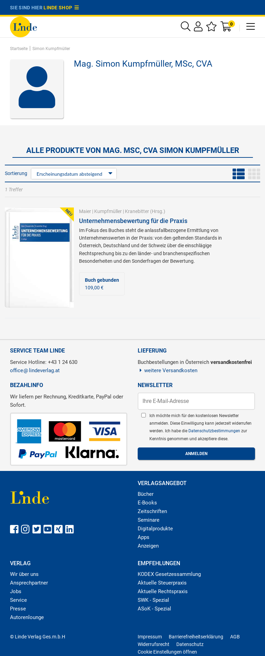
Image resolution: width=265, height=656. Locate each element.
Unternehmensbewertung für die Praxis (133, 220)
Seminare (148, 520)
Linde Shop (61, 7)
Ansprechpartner (29, 583)
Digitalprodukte (155, 528)
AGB (235, 636)
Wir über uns (24, 574)
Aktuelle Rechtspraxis (163, 591)
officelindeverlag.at (35, 370)
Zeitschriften (152, 511)
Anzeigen (148, 546)
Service (18, 600)
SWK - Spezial (153, 600)
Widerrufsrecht (153, 644)
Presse (18, 609)
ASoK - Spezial (154, 609)
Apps (143, 537)
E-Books (147, 503)
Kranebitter (137, 211)
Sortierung (16, 173)
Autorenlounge (27, 617)
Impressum (150, 636)
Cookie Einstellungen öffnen (167, 652)
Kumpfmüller (108, 211)
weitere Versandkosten (167, 370)
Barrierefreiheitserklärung (196, 636)
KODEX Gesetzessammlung (169, 574)
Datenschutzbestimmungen (214, 430)
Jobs (15, 591)
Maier (85, 211)
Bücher (146, 494)
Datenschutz (190, 644)
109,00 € (102, 283)
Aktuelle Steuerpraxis (162, 583)
